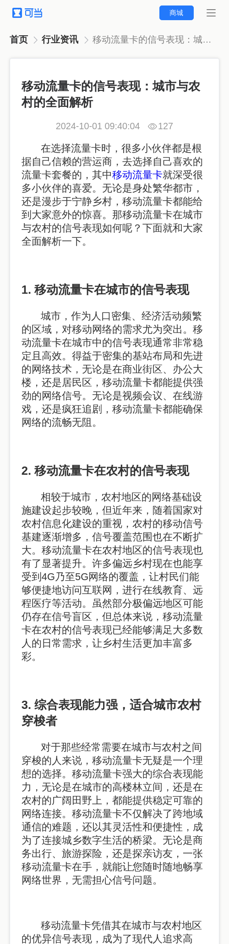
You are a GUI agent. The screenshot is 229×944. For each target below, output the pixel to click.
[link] (19, 39)
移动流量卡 (137, 175)
